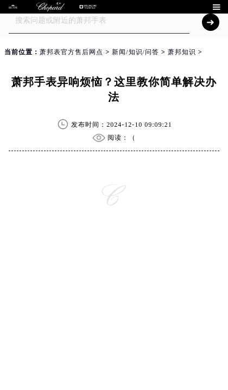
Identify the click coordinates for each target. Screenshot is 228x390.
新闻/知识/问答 (135, 52)
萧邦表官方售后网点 (71, 52)
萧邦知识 (182, 52)
